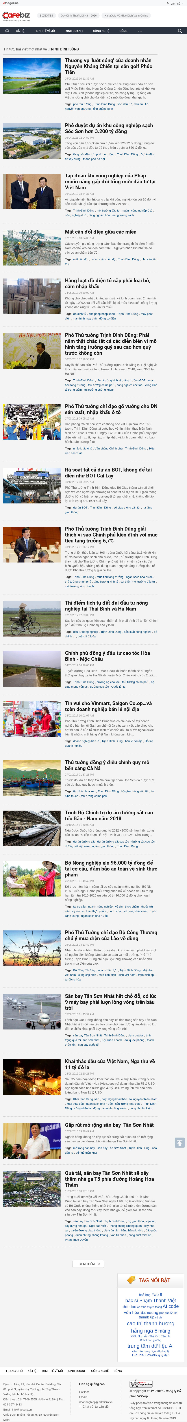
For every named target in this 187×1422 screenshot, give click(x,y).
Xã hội (32, 1371)
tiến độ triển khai (86, 1152)
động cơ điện (107, 318)
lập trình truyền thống (149, 1307)
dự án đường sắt (83, 841)
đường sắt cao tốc (143, 841)
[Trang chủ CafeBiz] (7, 30)
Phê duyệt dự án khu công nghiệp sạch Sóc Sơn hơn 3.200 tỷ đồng (109, 128)
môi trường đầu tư (108, 210)
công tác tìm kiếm (141, 1108)
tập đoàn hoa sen (84, 791)
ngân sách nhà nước (139, 577)
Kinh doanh (77, 1371)
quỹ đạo (163, 1355)
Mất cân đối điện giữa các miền (101, 232)
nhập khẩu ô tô (82, 448)
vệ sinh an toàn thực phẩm (89, 911)
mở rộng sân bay (84, 1148)
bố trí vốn (115, 911)
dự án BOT (80, 507)
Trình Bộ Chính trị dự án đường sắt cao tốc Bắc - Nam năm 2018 (109, 816)
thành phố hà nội (94, 159)
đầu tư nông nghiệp (85, 631)
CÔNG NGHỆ (101, 31)
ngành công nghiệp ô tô (137, 210)
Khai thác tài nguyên (86, 1099)
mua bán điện (107, 974)
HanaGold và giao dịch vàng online (126, 15)
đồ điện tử (79, 314)
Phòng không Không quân (125, 1225)
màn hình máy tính (85, 318)
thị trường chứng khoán (99, 389)
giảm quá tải (135, 1035)
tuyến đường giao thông (86, 1230)
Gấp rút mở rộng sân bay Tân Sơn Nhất (109, 1125)
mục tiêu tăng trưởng (110, 577)
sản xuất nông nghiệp (137, 631)
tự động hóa (73, 979)
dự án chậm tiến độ (103, 259)
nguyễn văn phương (78, 108)
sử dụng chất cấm (135, 911)
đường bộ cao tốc (108, 682)
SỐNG (123, 31)
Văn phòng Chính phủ (109, 448)
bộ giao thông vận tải (126, 507)
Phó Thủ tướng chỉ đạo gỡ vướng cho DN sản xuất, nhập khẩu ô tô (111, 409)
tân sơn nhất (91, 1040)
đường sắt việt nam (77, 846)
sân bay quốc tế (88, 1044)
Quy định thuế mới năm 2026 (79, 15)
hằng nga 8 (144, 1331)
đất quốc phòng (134, 1040)
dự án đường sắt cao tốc (113, 841)
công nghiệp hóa (99, 215)
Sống (118, 1371)
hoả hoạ (144, 1295)
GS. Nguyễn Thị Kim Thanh (150, 1336)
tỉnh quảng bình (103, 108)
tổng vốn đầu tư (83, 154)
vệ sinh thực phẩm (127, 906)
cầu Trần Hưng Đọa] (144, 1351)
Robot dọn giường (150, 1340)
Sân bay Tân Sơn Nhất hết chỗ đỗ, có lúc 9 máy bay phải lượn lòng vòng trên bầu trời (111, 1002)
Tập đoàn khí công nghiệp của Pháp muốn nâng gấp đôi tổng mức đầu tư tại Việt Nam (110, 182)
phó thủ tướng (82, 104)
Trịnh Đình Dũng (104, 104)
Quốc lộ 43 (118, 686)
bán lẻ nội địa (133, 741)
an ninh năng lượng (114, 1108)
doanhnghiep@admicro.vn (96, 1402)
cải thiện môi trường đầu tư (137, 581)
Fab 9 (156, 1294)
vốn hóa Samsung (141, 1312)
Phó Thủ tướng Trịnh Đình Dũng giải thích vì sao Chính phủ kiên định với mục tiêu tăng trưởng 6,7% (111, 535)
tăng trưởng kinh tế (109, 380)
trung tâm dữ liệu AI (151, 1346)
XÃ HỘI (20, 31)
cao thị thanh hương (150, 1323)
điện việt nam (126, 974)
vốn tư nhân (118, 1235)
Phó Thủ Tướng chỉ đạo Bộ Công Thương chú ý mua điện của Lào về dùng (111, 935)
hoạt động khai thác (114, 1099)
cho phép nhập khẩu (102, 314)
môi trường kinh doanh (79, 586)
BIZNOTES (46, 15)
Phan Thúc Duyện (76, 1239)
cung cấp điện (87, 974)
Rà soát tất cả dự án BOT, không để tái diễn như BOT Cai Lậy (108, 473)
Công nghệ (100, 1371)
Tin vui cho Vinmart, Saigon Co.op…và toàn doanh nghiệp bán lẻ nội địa (108, 706)
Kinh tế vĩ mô (52, 1371)
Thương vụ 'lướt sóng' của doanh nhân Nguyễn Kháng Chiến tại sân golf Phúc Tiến (108, 66)
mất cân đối (80, 259)
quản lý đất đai (87, 636)
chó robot (129, 1307)
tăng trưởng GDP (135, 380)
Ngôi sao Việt (97, 1225)
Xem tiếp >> (79, 1262)
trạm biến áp (146, 974)
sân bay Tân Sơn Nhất (87, 1035)
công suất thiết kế (140, 1235)
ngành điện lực (107, 970)
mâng (164, 1331)
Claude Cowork (144, 1355)
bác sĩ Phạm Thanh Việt (150, 1300)
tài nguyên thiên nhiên (143, 1099)
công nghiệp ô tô (75, 215)
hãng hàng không (132, 1230)
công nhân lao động (87, 1108)
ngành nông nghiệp (100, 906)
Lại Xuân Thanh (112, 1040)
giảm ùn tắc (111, 1230)
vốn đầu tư (124, 104)
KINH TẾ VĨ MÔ (45, 31)
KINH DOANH (74, 31)
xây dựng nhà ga (76, 1225)
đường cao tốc (99, 686)
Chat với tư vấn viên (94, 1406)
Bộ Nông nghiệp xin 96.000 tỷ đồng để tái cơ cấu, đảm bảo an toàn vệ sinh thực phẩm (111, 869)
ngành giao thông (103, 846)
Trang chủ (14, 1371)
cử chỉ (158, 1317)
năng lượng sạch (123, 215)
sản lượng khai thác (127, 1103)
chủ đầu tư (141, 104)
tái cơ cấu (79, 906)
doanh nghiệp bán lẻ (86, 741)
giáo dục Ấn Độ (168, 1312)
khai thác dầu (75, 1103)
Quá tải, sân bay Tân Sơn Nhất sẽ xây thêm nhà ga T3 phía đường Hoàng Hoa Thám (109, 1179)
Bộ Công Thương (84, 970)
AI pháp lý (163, 1351)
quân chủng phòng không (92, 1235)
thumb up (146, 1317)
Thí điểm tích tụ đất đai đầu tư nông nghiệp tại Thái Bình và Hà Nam (106, 606)
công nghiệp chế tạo (129, 385)
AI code (171, 1306)
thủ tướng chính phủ (101, 385)
